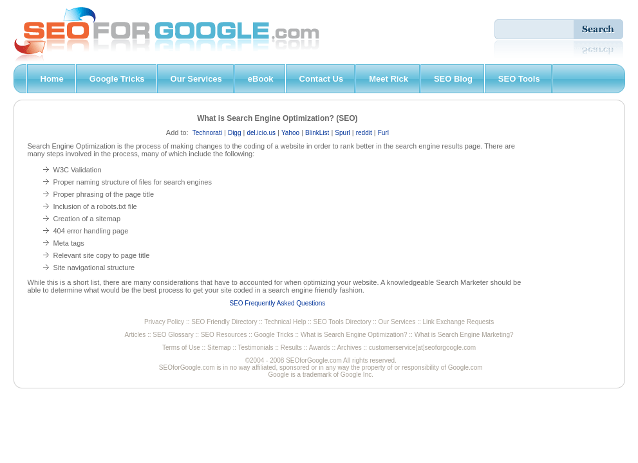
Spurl (342, 132)
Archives (349, 347)
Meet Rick (388, 79)
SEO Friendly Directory (224, 321)
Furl (383, 132)
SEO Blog (453, 79)
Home (52, 79)
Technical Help (285, 321)
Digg (234, 132)
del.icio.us (261, 132)
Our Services (196, 79)
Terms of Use (181, 347)
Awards (319, 347)
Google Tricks (117, 79)
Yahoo (290, 132)
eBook (261, 79)
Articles (134, 334)
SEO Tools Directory (342, 321)
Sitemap (219, 347)
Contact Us (321, 79)
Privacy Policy (164, 321)
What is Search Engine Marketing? (464, 334)
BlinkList (317, 132)
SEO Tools (519, 79)
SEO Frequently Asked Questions (277, 303)
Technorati (207, 132)
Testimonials (256, 347)
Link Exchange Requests (458, 321)
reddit (364, 132)
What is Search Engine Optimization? (354, 334)
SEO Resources (224, 334)
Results (291, 347)
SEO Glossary (173, 334)
